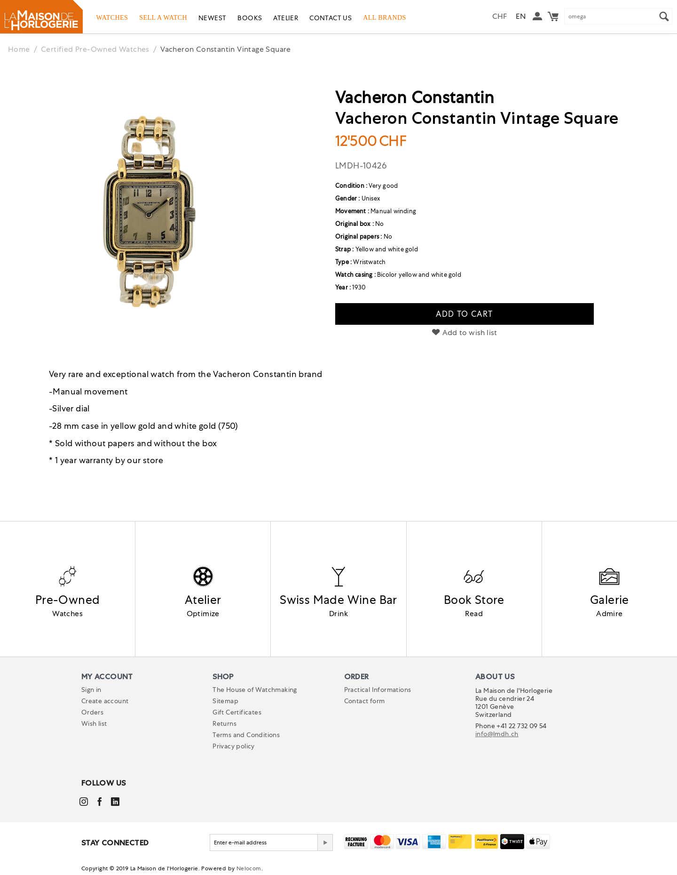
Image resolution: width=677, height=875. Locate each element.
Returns (224, 723)
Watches (112, 17)
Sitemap (225, 701)
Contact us (330, 18)
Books (249, 18)
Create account (105, 701)
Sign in (91, 689)
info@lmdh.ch (497, 734)
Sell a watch (163, 17)
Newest (212, 18)
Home (19, 49)
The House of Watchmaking (255, 689)
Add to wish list (464, 332)
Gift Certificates (237, 712)
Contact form (364, 701)
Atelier (285, 18)
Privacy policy (234, 746)
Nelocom (248, 868)
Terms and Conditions (246, 735)
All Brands (384, 17)
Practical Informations (377, 689)
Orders (92, 712)
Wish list (94, 723)
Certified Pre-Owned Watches (95, 49)
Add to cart (464, 314)
